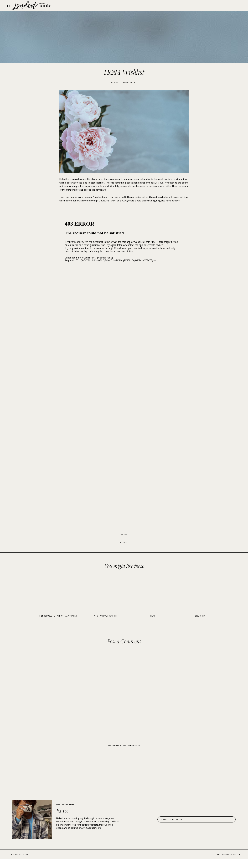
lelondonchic (14, 854)
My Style (124, 542)
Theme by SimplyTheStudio (228, 854)
